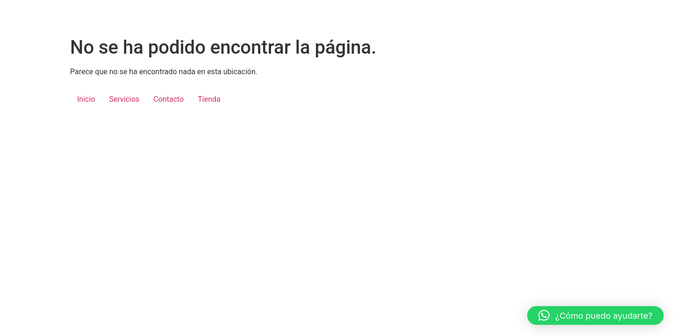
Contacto (168, 99)
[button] (595, 315)
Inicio (86, 99)
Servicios (124, 99)
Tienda (209, 99)
